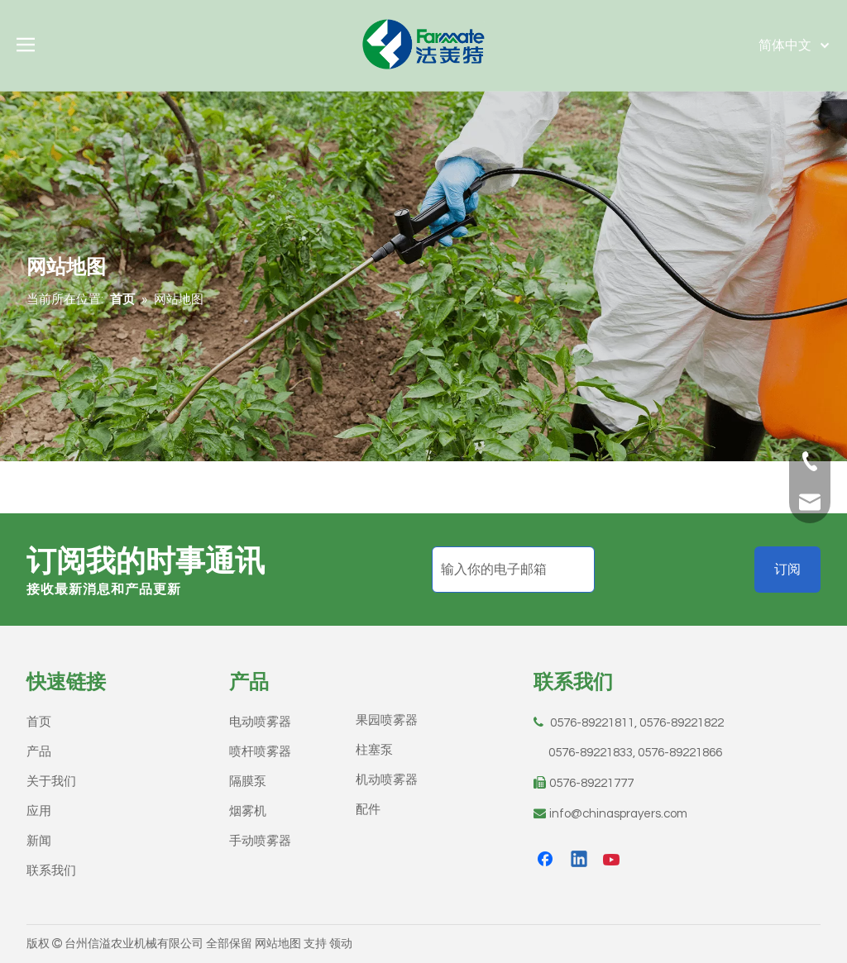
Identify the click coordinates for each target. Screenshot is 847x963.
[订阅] (787, 569)
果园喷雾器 (387, 720)
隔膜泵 (247, 781)
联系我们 (51, 871)
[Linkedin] (580, 860)
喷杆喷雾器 (260, 752)
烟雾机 (247, 811)
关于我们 (51, 781)
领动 (340, 944)
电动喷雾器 (260, 722)
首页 (38, 722)
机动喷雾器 (387, 780)
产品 (38, 752)
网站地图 (278, 944)
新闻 (38, 841)
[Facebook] (547, 860)
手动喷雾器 (260, 841)
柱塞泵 (374, 750)
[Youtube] (613, 860)
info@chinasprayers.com (618, 814)
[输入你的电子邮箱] (513, 569)
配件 (368, 809)
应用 (38, 811)
